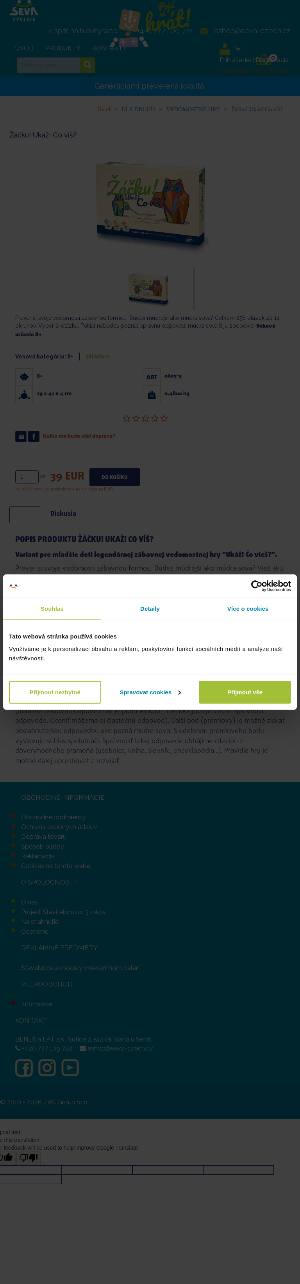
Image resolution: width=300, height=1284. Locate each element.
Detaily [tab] (150, 608)
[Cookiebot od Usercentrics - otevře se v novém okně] (257, 586)
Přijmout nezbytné (55, 691)
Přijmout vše (244, 691)
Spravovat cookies (150, 691)
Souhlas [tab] (52, 608)
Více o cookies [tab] (248, 608)
